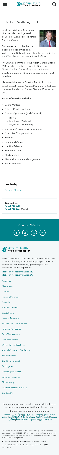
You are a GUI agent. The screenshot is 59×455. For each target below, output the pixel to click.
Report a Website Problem (14, 387)
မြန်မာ (20, 415)
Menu (5, 3)
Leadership (11, 184)
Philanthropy (8, 382)
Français (39, 415)
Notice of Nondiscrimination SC (17, 275)
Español (7, 415)
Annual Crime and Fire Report (16, 350)
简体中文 (26, 415)
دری (32, 415)
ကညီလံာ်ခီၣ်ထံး (14, 417)
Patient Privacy (9, 355)
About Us (6, 281)
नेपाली (38, 417)
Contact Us (7, 393)
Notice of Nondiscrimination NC (17, 271)
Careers (5, 291)
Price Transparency (11, 334)
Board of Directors (13, 190)
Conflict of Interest (11, 361)
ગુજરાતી (46, 415)
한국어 (23, 417)
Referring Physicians (11, 371)
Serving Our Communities (14, 323)
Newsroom (7, 286)
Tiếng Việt (48, 420)
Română (53, 417)
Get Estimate (8, 313)
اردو (41, 420)
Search (53, 3)
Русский (11, 420)
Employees (7, 366)
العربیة (14, 415)
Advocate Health (10, 307)
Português (45, 417)
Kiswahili (19, 420)
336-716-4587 (14, 209)
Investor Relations (10, 318)
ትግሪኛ (26, 420)
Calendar (6, 302)
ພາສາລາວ (31, 417)
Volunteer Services (11, 377)
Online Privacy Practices (13, 345)
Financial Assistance (11, 329)
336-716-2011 (14, 206)
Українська (34, 420)
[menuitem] (29, 184)
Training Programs (10, 296)
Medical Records (10, 339)
